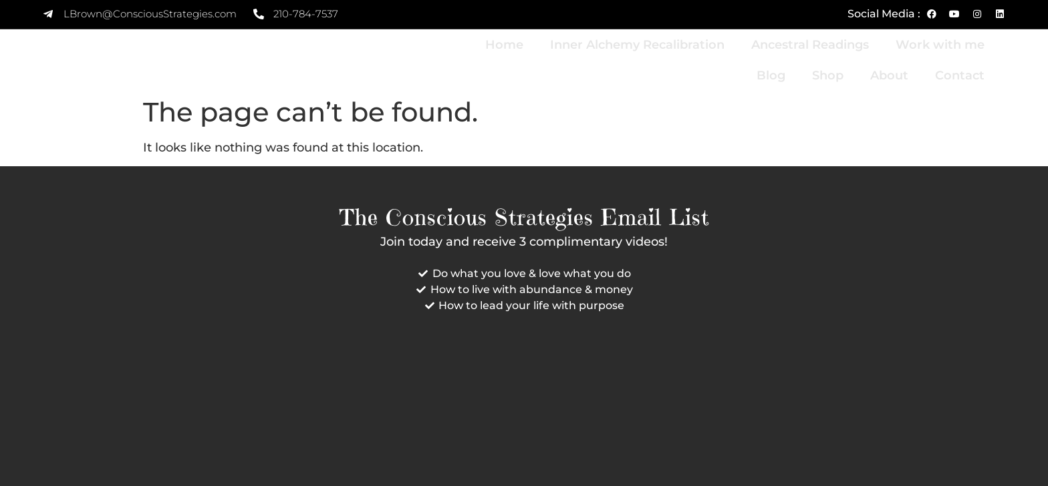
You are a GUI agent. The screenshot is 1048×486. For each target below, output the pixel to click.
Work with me (940, 44)
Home (504, 44)
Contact (960, 75)
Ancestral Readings (810, 44)
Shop (827, 75)
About (889, 75)
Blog (771, 75)
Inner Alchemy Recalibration (637, 44)
